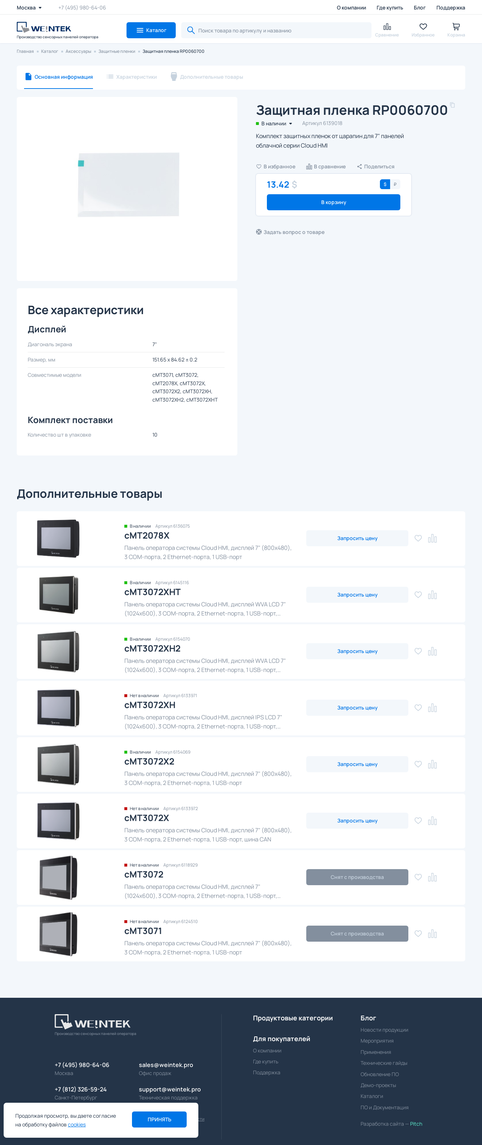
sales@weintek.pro (166, 1065)
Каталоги (372, 1096)
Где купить (390, 7)
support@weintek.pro (170, 1089)
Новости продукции (384, 1029)
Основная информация (64, 76)
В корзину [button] (333, 202)
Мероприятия (377, 1040)
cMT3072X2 (149, 761)
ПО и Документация (385, 1107)
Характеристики (136, 76)
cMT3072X (146, 818)
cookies (77, 1124)
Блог (420, 7)
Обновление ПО (380, 1074)
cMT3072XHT (152, 592)
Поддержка (450, 7)
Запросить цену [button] (357, 538)
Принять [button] (159, 1119)
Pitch (415, 1123)
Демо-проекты (378, 1085)
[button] (151, 30)
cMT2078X (147, 535)
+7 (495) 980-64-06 (82, 7)
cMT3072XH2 (152, 648)
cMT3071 (143, 931)
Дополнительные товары (211, 76)
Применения (376, 1051)
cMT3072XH (149, 705)
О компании (351, 7)
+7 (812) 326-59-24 (81, 1089)
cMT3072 (143, 874)
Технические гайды (384, 1062)
